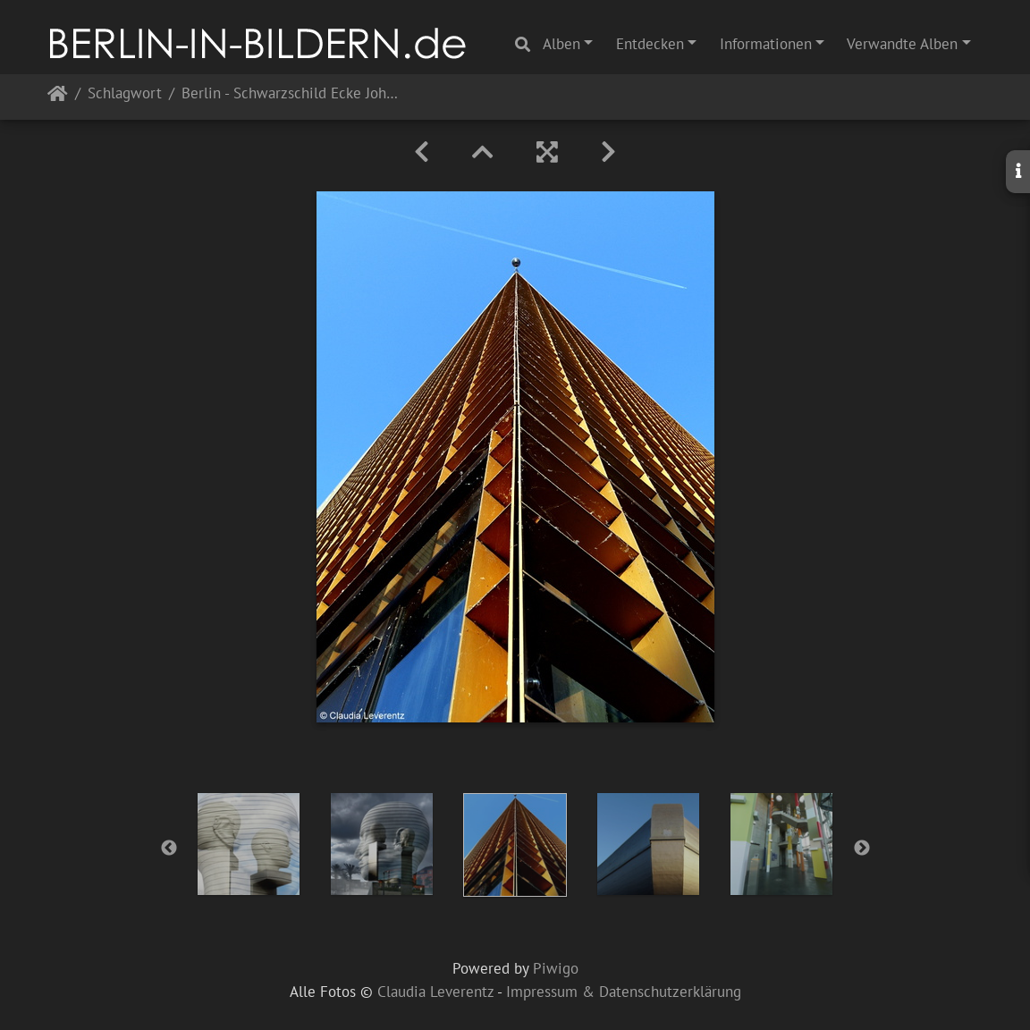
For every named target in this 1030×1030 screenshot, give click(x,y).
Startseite (57, 97)
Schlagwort (125, 94)
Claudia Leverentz (435, 991)
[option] (249, 844)
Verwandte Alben (902, 44)
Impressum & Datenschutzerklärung (623, 991)
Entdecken (650, 44)
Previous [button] (169, 848)
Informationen (766, 44)
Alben (561, 44)
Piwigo (555, 968)
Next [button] (862, 848)
